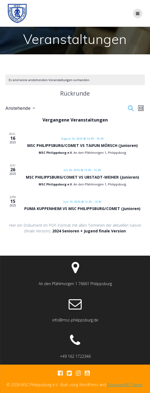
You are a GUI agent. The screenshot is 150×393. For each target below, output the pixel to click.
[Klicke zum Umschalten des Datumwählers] (20, 108)
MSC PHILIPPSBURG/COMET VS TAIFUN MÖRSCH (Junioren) (82, 145)
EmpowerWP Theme (125, 384)
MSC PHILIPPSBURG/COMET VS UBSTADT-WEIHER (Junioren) (82, 177)
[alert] (49, 80)
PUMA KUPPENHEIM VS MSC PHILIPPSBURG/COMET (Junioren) (82, 208)
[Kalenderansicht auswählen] (141, 108)
